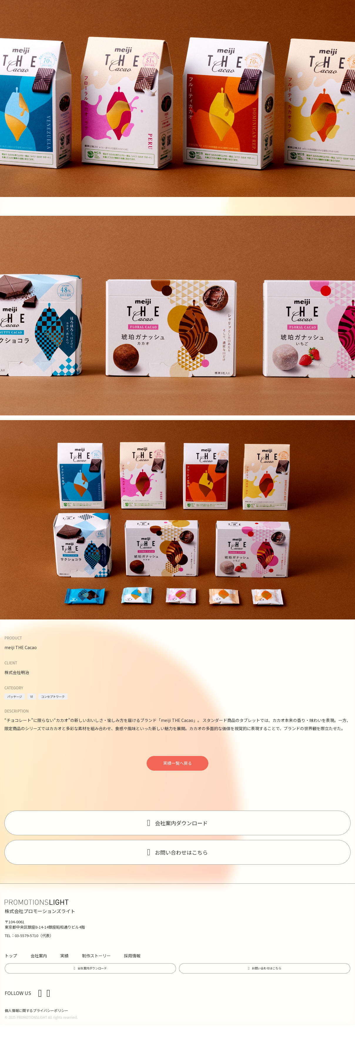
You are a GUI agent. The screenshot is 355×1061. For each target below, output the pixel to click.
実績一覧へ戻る (177, 763)
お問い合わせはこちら (181, 852)
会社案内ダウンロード (181, 823)
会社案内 (39, 956)
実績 (64, 956)
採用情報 (132, 956)
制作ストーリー (96, 956)
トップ (11, 956)
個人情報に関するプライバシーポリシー (36, 1010)
